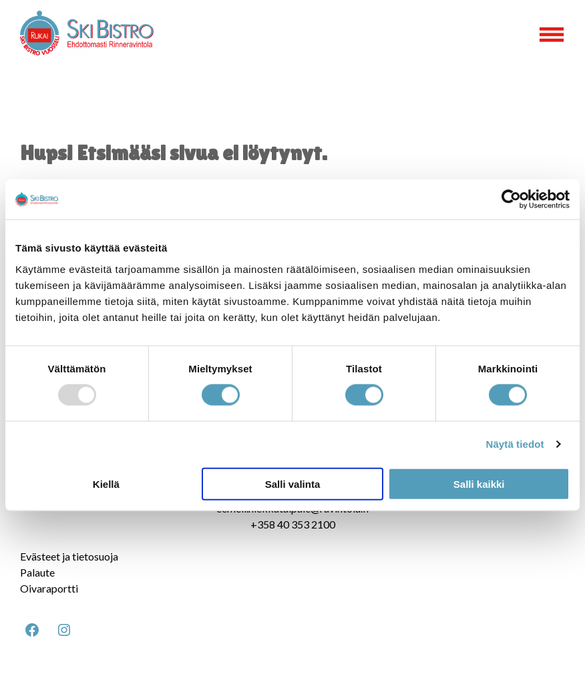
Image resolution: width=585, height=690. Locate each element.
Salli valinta (293, 483)
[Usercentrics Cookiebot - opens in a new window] (511, 200)
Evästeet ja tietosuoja (69, 556)
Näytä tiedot (515, 444)
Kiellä (106, 483)
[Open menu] (551, 34)
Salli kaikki (479, 483)
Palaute (37, 572)
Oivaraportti (49, 588)
